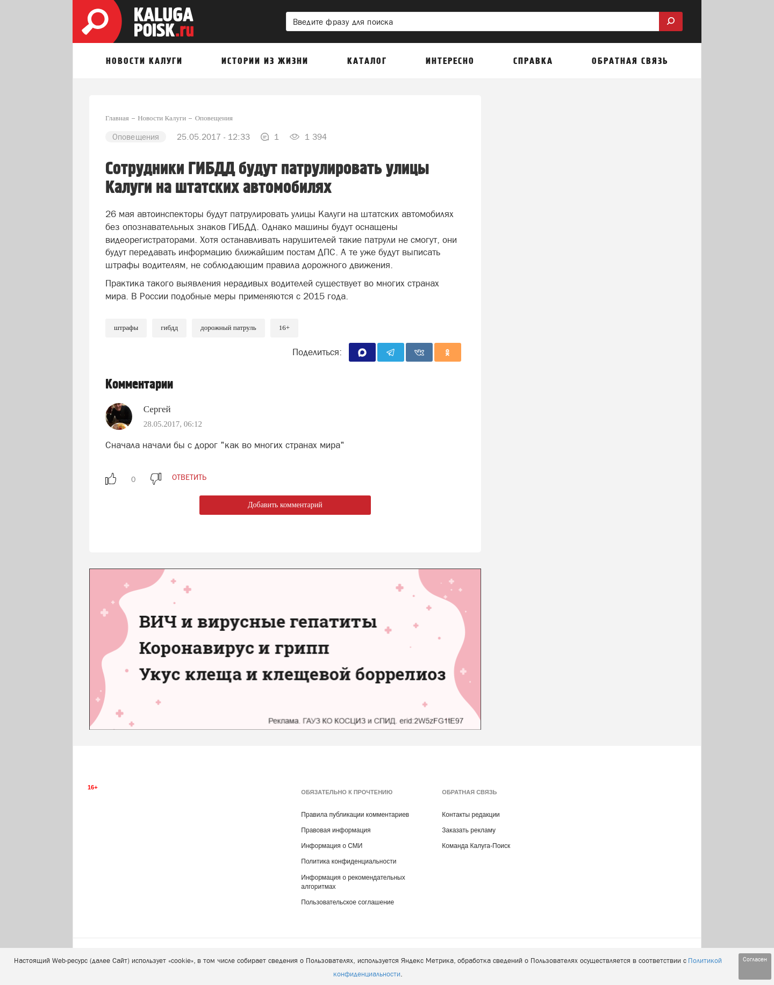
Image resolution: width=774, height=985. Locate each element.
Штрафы (126, 327)
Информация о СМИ (331, 846)
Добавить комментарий (285, 505)
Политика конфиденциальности (348, 861)
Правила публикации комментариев (355, 814)
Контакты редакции (470, 814)
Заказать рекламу (469, 830)
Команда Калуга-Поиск (476, 846)
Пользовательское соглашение (347, 902)
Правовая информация (335, 830)
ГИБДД (169, 327)
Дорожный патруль (228, 327)
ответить (189, 477)
